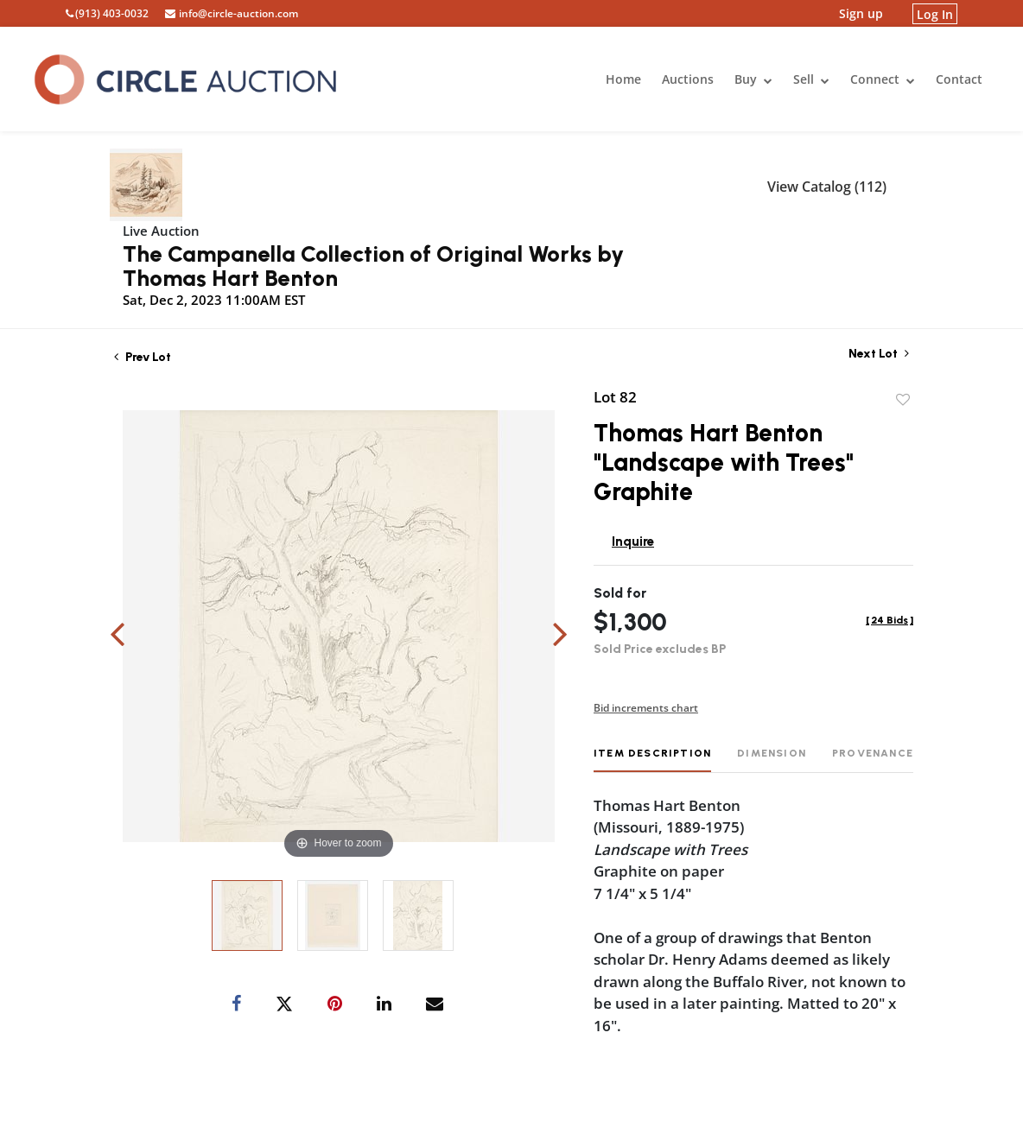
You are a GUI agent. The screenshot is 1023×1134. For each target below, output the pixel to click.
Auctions (688, 79)
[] (889, 620)
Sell (811, 79)
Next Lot (878, 353)
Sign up (861, 13)
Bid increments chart (646, 707)
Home (623, 79)
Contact (959, 79)
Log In (935, 13)
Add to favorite (903, 399)
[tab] (652, 759)
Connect (882, 79)
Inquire (633, 541)
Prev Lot (142, 357)
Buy (753, 79)
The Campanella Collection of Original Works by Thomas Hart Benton (373, 266)
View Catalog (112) (826, 186)
